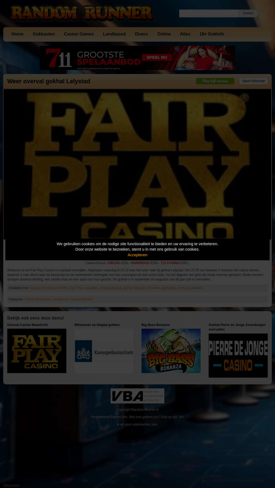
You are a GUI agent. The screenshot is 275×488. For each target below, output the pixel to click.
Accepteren (137, 255)
